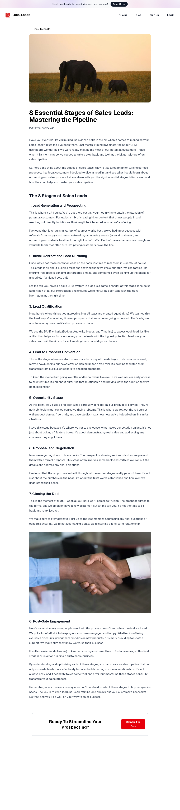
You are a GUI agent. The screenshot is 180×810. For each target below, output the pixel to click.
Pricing (123, 15)
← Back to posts (39, 29)
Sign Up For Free (133, 724)
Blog (138, 15)
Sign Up (119, 4)
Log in (170, 15)
